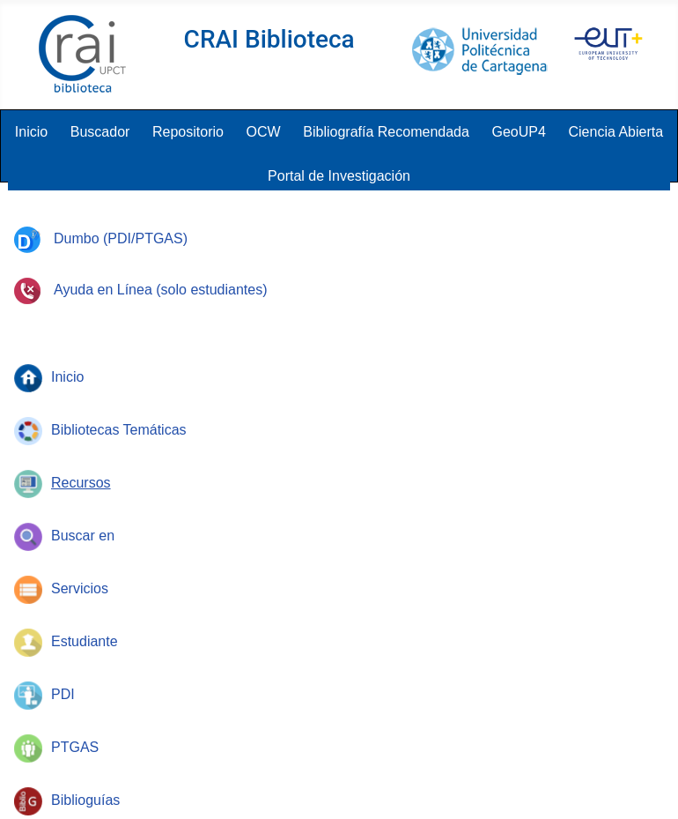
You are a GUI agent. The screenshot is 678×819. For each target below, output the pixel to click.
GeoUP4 (519, 131)
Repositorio (188, 131)
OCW (264, 131)
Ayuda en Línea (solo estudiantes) (141, 289)
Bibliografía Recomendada (386, 131)
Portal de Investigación (339, 175)
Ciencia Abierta (616, 131)
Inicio (31, 131)
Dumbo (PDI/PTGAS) (101, 238)
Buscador (100, 131)
